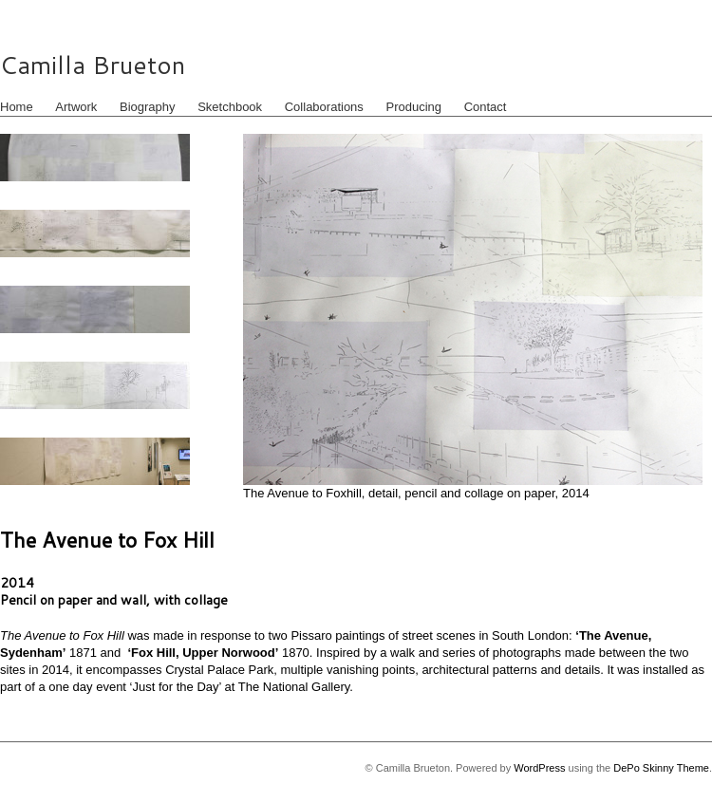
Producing (413, 107)
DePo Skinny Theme (661, 768)
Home (16, 107)
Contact (485, 107)
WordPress (539, 768)
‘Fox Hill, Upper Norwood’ (202, 652)
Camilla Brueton (92, 64)
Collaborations (324, 107)
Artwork (76, 107)
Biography (148, 107)
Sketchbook (229, 107)
